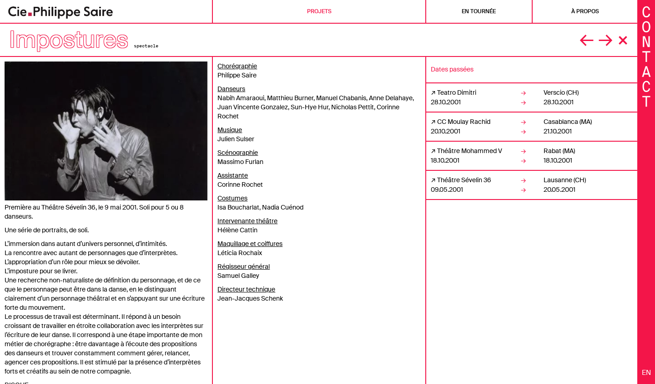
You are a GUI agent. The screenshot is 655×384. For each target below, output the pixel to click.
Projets (319, 11)
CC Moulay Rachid (463, 122)
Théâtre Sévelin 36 (464, 180)
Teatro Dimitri (456, 92)
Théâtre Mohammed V (469, 151)
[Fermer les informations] (646, 56)
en (646, 372)
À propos (585, 11)
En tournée (479, 11)
